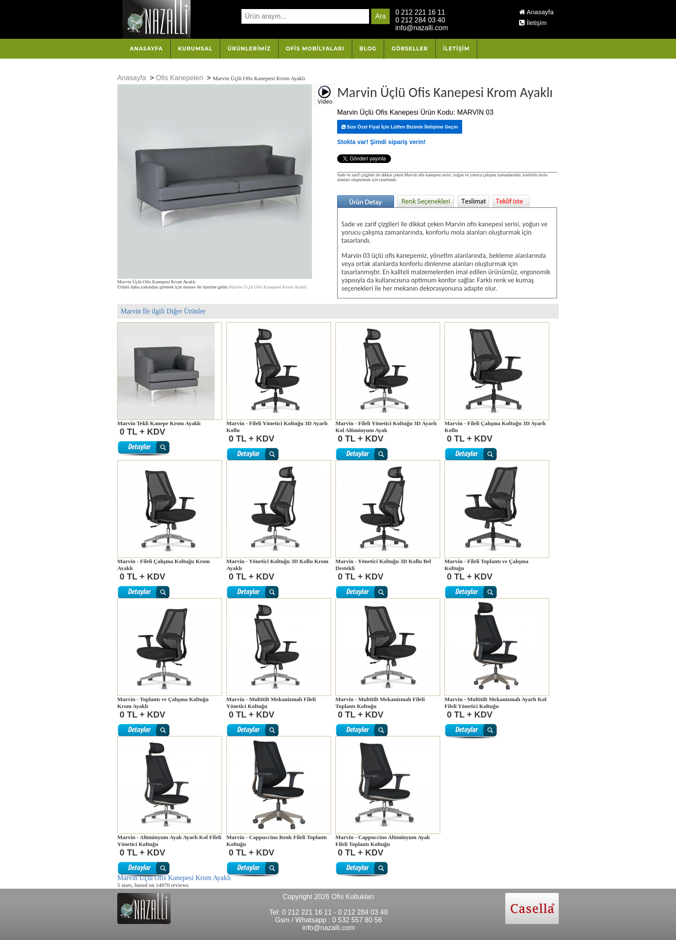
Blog (368, 48)
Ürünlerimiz (249, 48)
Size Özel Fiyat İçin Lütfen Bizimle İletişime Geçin (399, 126)
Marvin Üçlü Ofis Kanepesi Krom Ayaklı (267, 286)
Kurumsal (195, 48)
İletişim (533, 22)
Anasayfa (536, 12)
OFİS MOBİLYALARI (315, 48)
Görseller (409, 48)
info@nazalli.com (421, 27)
